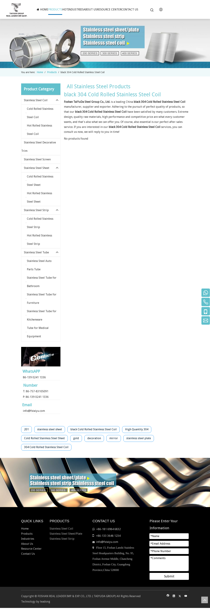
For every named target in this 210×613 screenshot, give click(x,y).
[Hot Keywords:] (152, 10)
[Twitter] (180, 596)
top (204, 600)
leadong (45, 601)
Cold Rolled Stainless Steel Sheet (44, 438)
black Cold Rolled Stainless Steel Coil (93, 429)
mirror (113, 438)
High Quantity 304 (136, 429)
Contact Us (28, 553)
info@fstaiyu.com (34, 411)
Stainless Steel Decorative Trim (38, 147)
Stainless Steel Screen (37, 159)
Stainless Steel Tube (42, 252)
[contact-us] (40, 357)
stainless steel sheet (49, 429)
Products (26, 533)
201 (26, 429)
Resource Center (31, 548)
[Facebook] (168, 596)
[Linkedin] (174, 596)
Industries (27, 538)
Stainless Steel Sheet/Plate (66, 533)
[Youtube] (186, 596)
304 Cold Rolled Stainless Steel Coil (46, 447)
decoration (94, 438)
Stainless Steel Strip (42, 210)
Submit (169, 576)
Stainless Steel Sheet (42, 168)
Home (25, 528)
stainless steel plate (138, 438)
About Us (27, 543)
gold (76, 438)
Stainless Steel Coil (42, 100)
